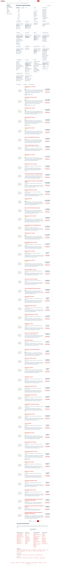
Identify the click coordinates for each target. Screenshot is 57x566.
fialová (18, 18)
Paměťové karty (35, 540)
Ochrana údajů (28, 562)
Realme (26, 542)
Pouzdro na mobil (44, 541)
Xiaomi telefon (44, 539)
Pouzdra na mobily (35, 533)
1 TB (31, 94)
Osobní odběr (25, 84)
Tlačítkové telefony (27, 540)
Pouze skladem (32, 84)
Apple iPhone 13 (19, 540)
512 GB (29, 94)
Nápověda (17, 562)
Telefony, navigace (12, 3)
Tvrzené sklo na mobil (45, 543)
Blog (20, 562)
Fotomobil (43, 534)
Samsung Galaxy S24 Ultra (20, 533)
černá (18, 15)
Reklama (45, 562)
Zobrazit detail (47, 255)
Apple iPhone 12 (19, 543)
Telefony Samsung (27, 533)
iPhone (26, 534)
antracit (19, 9)
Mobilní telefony (17, 3)
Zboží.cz (8, 3)
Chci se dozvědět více (33, 529)
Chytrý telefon (43, 533)
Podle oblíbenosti (18, 84)
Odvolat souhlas (40, 562)
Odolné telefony (27, 539)
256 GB (26, 94)
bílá (18, 12)
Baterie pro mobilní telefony (37, 541)
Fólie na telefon (44, 542)
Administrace (23, 562)
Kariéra (30, 563)
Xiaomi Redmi (27, 541)
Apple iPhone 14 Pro (19, 542)
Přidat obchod (13, 562)
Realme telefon (44, 540)
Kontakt (27, 563)
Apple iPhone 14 (19, 541)
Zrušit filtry (48, 5)
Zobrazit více (22, 23)
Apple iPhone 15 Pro (19, 539)
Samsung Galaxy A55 (19, 534)
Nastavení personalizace (34, 562)
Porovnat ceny (47, 102)
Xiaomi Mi (26, 543)
